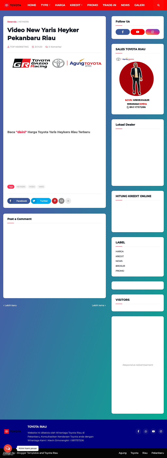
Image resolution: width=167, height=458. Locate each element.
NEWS (119, 261)
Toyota (134, 452)
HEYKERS (23, 21)
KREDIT (120, 256)
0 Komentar (55, 46)
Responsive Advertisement (137, 364)
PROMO (120, 270)
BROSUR (120, 266)
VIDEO (32, 187)
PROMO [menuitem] (92, 5)
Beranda (11, 21)
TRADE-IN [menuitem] (109, 5)
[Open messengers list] (8, 448)
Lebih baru (11, 305)
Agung (123, 452)
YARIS (41, 187)
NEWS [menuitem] (125, 5)
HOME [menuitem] (32, 5)
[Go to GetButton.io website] (8, 455)
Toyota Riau (51, 452)
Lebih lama (98, 305)
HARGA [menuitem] (60, 5)
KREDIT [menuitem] (75, 5)
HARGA (119, 251)
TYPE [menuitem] (44, 5)
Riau (144, 452)
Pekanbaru (158, 452)
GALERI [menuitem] (139, 5)
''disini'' (21, 132)
